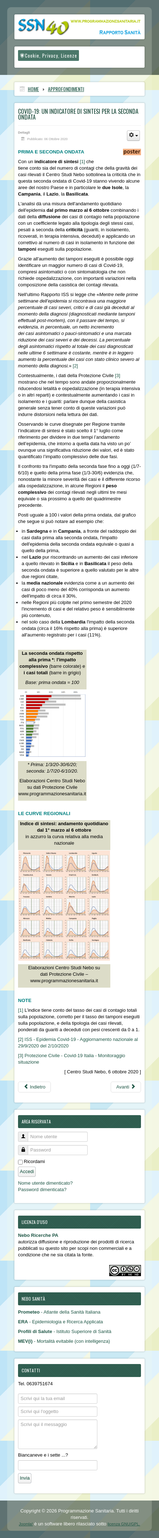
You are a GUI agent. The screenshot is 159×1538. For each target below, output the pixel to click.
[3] (117, 375)
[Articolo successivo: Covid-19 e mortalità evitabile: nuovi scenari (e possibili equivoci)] (126, 1087)
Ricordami (34, 1161)
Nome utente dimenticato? (45, 1183)
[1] (82, 161)
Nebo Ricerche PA (38, 1235)
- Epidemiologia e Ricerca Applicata (60, 1321)
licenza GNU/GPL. (123, 1524)
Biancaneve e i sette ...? (43, 1455)
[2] (75, 365)
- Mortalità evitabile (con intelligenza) (64, 1341)
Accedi (27, 1171)
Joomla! (26, 1524)
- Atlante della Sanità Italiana (59, 1312)
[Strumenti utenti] (133, 135)
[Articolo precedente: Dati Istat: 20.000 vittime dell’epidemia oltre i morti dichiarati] (34, 1087)
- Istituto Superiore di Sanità (64, 1331)
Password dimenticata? (42, 1189)
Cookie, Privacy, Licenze (48, 55)
